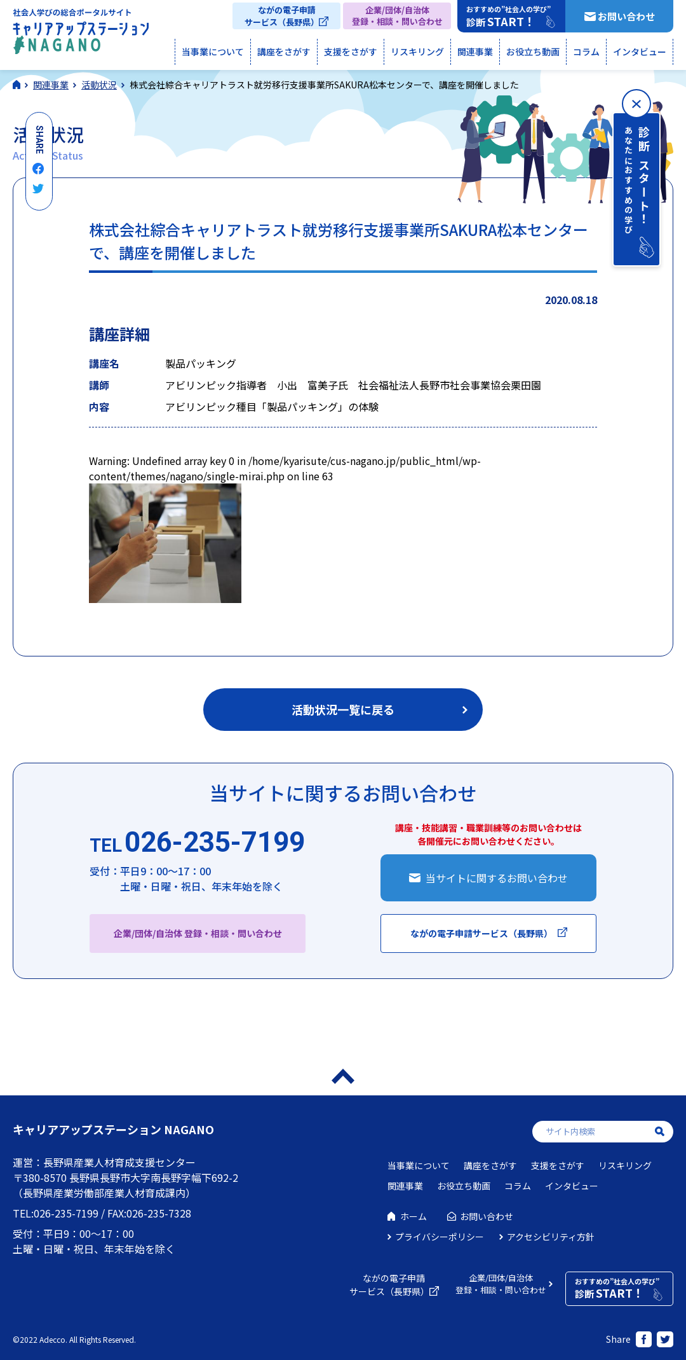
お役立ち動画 (533, 51)
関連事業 (475, 51)
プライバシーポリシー (439, 1236)
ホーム (413, 1216)
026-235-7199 (197, 843)
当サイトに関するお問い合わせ (497, 877)
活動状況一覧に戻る (343, 709)
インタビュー (639, 51)
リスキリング (417, 51)
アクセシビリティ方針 (551, 1236)
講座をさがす (284, 51)
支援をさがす (350, 51)
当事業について (213, 51)
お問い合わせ (626, 16)
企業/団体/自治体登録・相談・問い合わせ (397, 15)
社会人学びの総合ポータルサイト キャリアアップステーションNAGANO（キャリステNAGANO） (81, 34)
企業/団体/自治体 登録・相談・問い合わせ (198, 933)
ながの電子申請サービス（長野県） (282, 16)
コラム (586, 51)
